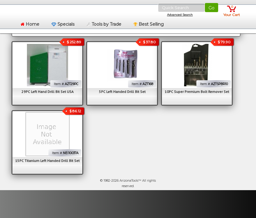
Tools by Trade (104, 24)
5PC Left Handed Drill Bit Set (122, 91)
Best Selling (148, 24)
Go (211, 8)
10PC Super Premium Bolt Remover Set (197, 91)
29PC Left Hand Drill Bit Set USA (47, 91)
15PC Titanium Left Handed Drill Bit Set (47, 160)
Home (30, 24)
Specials (62, 24)
